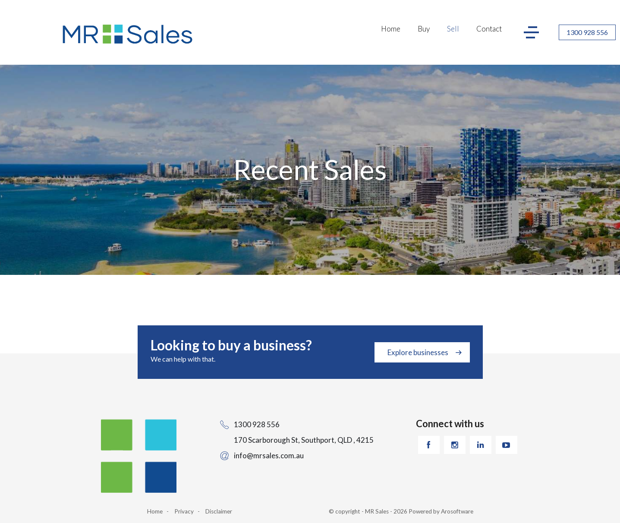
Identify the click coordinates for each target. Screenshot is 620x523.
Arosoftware (457, 511)
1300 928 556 (587, 32)
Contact (489, 28)
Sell (453, 28)
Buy (424, 28)
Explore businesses (417, 352)
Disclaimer (218, 511)
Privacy (184, 511)
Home (390, 28)
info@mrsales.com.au (269, 455)
